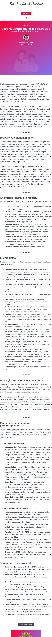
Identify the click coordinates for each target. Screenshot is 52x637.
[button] (26, 10)
